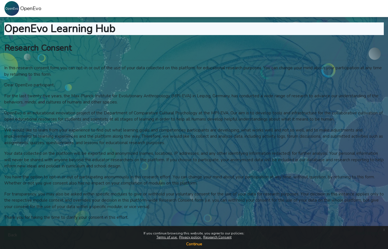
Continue (194, 244)
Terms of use (166, 237)
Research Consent (217, 237)
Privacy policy (190, 237)
